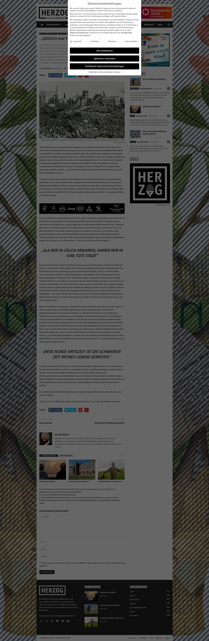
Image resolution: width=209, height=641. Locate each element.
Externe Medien (129, 40)
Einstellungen (126, 32)
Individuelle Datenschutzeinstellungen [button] (104, 65)
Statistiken (93, 40)
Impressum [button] (117, 71)
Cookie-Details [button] (93, 71)
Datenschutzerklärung (79, 32)
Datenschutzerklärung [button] (106, 71)
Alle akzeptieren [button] (104, 49)
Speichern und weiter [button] (104, 57)
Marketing (110, 40)
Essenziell (76, 40)
